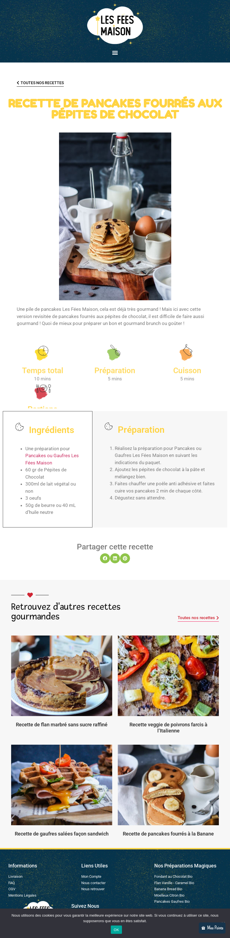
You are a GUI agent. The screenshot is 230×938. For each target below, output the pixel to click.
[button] (115, 52)
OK (116, 930)
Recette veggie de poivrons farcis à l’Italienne (168, 728)
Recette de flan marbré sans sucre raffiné (61, 724)
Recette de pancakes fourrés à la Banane (168, 834)
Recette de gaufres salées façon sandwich (62, 834)
